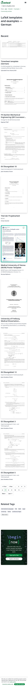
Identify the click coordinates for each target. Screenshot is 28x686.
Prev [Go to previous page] (10, 486)
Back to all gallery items (8, 6)
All (6, 9)
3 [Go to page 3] (18, 486)
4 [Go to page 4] (21, 486)
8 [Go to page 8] (8, 490)
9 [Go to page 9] (11, 490)
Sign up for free (14, 555)
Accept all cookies (19, 684)
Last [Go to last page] (10, 493)
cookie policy (13, 682)
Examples (16, 9)
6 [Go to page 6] (2, 490)
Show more (5, 514)
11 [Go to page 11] (19, 490)
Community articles (6, 11)
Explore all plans (14, 559)
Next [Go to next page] (4, 493)
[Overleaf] (5, 2)
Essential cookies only (7, 684)
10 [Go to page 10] (15, 490)
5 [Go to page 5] (24, 486)
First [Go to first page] (4, 486)
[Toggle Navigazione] (25, 2)
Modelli (10, 9)
